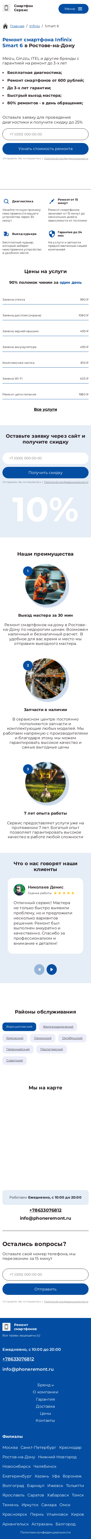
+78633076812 (45, 1210)
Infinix (34, 26)
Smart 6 (52, 26)
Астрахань (42, 1524)
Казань (42, 1476)
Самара (49, 1505)
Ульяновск (57, 1514)
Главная (17, 26)
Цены (45, 1413)
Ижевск (55, 1485)
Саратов (35, 1495)
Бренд (45, 1385)
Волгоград (13, 1485)
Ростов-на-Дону (18, 1457)
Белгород (65, 1524)
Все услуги (45, 409)
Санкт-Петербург (38, 1447)
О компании (45, 1392)
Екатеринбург (17, 1476)
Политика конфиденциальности (45, 1532)
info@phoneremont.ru (45, 1218)
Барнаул (35, 1485)
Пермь (37, 1514)
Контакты (45, 1420)
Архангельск (15, 1524)
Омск (65, 1505)
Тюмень (10, 1505)
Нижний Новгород (57, 1457)
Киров (77, 1514)
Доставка (45, 1406)
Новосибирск (16, 1466)
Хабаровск (58, 1495)
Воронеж (72, 1476)
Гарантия (45, 1399)
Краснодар (70, 1447)
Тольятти (75, 1485)
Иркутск (30, 1505)
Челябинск (44, 1466)
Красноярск (14, 1514)
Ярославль (13, 1495)
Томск (78, 1495)
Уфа (56, 1476)
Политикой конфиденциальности (66, 158)
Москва (10, 1447)
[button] (52, 969)
